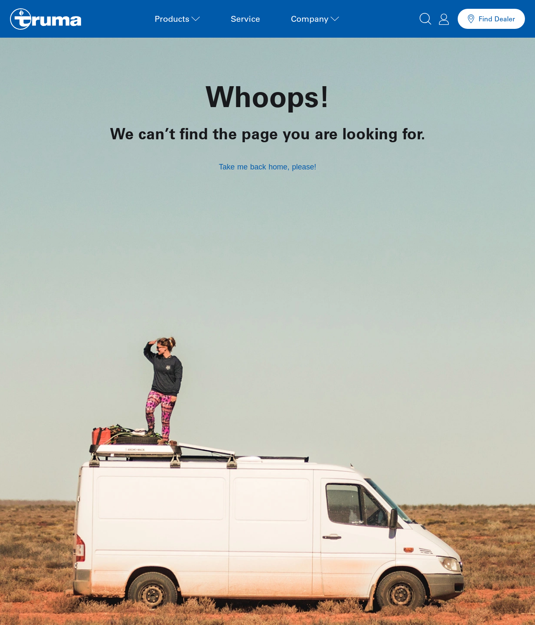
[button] (425, 17)
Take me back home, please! (267, 167)
